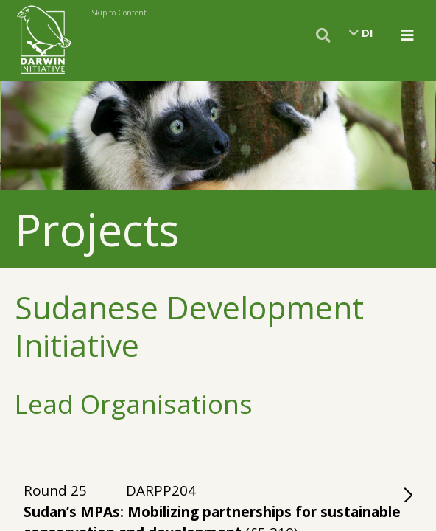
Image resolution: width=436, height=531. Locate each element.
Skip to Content (119, 12)
